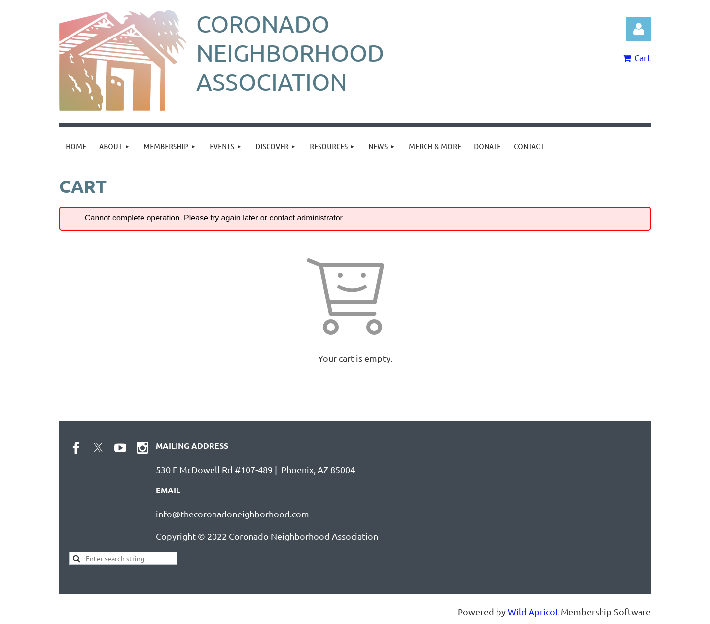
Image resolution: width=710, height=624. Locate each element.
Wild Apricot (533, 611)
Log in (638, 29)
